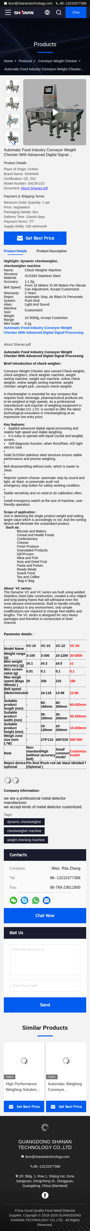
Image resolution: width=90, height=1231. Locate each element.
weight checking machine (26, 840)
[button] (13, 143)
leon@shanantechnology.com (28, 3)
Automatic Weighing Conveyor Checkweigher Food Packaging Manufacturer (65, 1087)
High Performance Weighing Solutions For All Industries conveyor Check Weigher (22, 1087)
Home (8, 61)
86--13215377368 (70, 3)
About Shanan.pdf (34, 188)
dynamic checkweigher (24, 822)
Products (25, 61)
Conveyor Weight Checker (57, 61)
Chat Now (45, 915)
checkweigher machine (24, 831)
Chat (76, 12)
